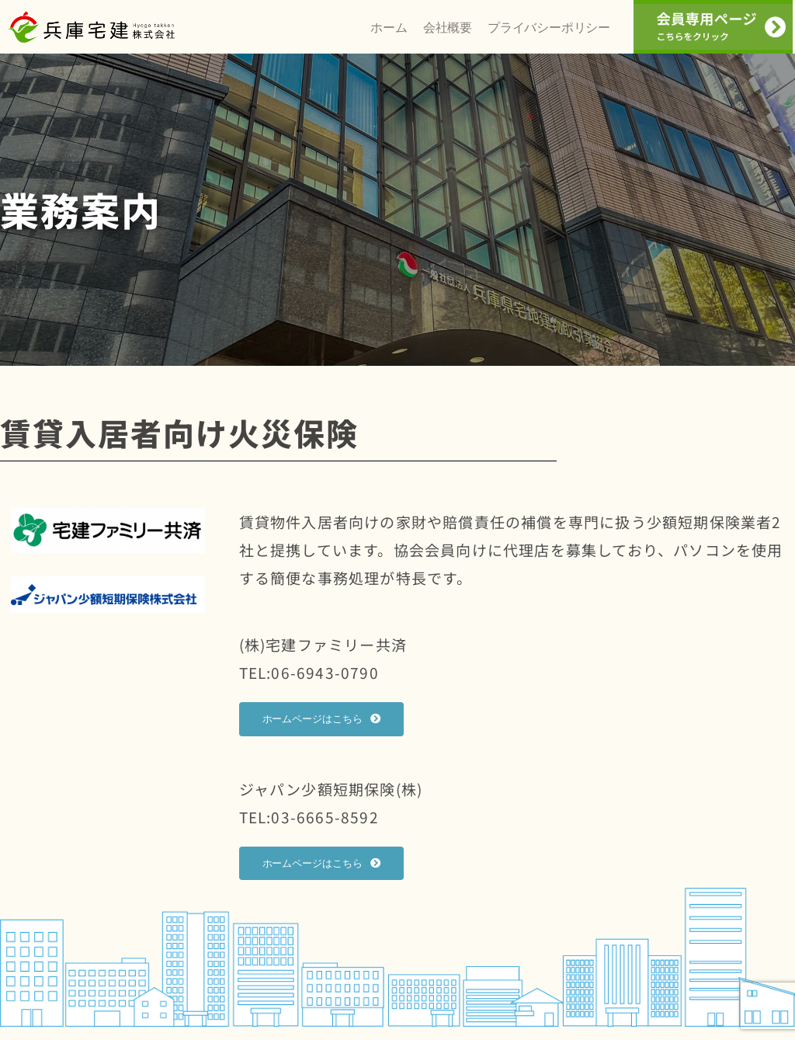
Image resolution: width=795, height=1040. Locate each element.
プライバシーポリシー (549, 35)
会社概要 (447, 35)
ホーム (388, 35)
